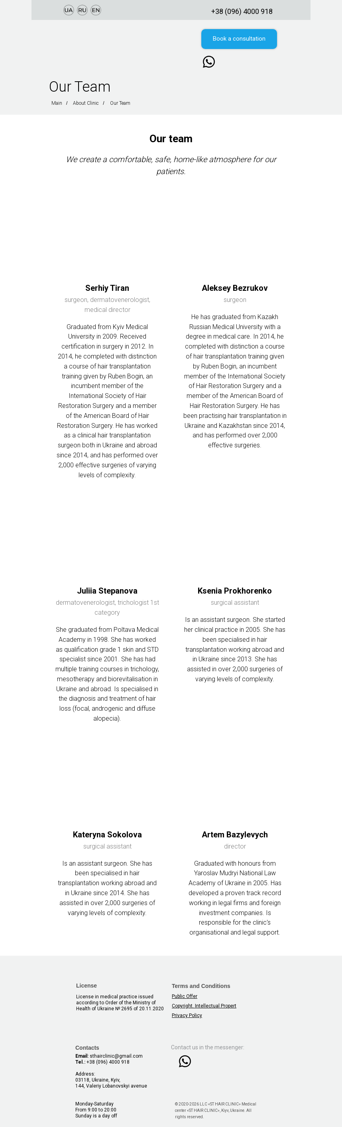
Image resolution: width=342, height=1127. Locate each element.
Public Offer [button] (184, 996)
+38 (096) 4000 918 (242, 11)
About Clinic (86, 103)
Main (56, 103)
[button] (239, 39)
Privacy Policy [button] (187, 1015)
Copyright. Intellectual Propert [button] (204, 1006)
